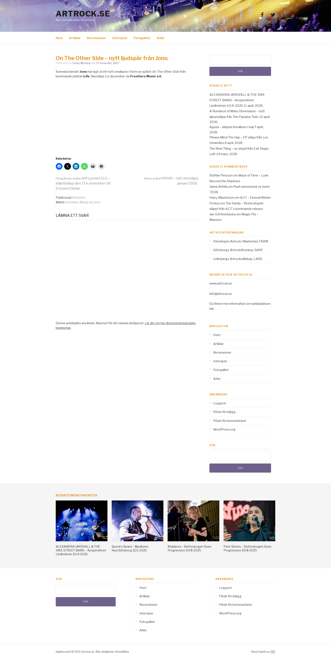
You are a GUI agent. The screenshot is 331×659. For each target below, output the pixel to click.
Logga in (219, 403)
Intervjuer (119, 38)
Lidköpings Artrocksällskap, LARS (237, 259)
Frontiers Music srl (79, 202)
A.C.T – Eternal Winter (255, 198)
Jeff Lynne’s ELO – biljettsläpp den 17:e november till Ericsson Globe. (83, 183)
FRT (273, 651)
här (211, 309)
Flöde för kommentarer (229, 421)
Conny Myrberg (81, 63)
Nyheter (79, 198)
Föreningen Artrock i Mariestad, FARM (240, 241)
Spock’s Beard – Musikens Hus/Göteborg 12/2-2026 (130, 548)
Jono (97, 202)
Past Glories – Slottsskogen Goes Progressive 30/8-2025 (247, 548)
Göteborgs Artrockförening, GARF (238, 250)
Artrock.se (83, 13)
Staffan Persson (221, 175)
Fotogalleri (142, 38)
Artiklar (75, 38)
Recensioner (96, 38)
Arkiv (160, 38)
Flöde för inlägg (224, 412)
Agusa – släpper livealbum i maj (231, 127)
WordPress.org (224, 429)
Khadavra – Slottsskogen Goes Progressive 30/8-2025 (190, 548)
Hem (59, 38)
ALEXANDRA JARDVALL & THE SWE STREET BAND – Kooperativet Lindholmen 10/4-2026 (237, 100)
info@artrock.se (220, 294)
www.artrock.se (220, 283)
